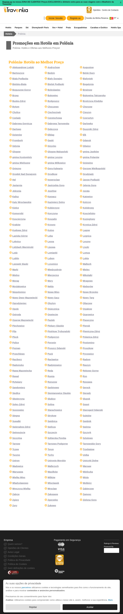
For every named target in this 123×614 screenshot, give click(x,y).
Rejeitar (33, 607)
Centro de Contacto (110, 10)
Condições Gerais (16, 556)
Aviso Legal (13, 552)
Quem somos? (15, 544)
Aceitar (90, 607)
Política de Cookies (17, 564)
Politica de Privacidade (19, 560)
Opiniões (97, 10)
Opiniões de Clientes (18, 548)
